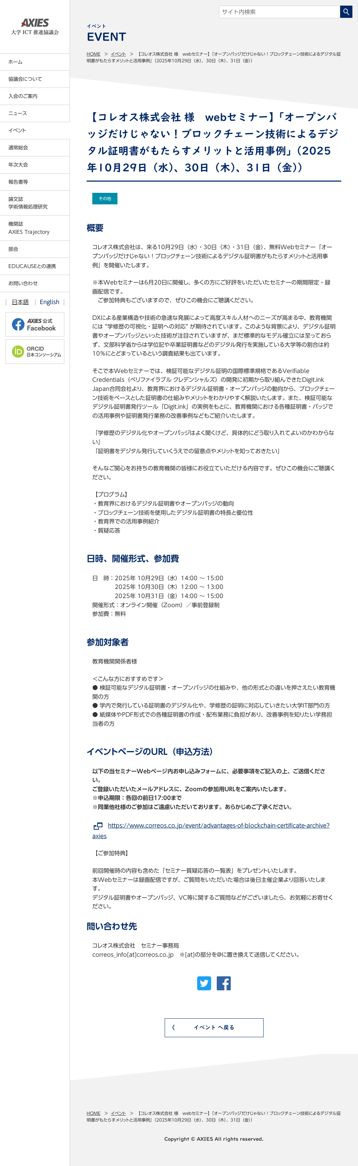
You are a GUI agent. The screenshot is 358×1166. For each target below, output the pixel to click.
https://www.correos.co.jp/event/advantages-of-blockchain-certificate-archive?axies (211, 831)
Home (93, 54)
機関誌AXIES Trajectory (29, 228)
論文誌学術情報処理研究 (28, 203)
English (49, 302)
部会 (13, 249)
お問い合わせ (23, 283)
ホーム (15, 61)
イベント (118, 54)
